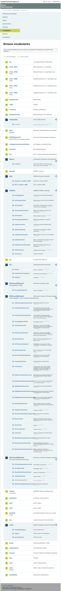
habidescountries (20, 224)
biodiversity (13, 99)
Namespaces (6, 37)
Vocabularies (7, 30)
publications (14, 548)
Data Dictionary (16, 10)
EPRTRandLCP (15, 137)
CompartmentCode (20, 361)
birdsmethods (19, 205)
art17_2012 (13, 86)
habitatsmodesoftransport (22, 245)
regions (17, 533)
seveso (12, 553)
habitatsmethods (20, 239)
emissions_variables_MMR (23, 181)
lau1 (10, 503)
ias (10, 259)
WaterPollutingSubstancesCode (24, 484)
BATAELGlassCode (20, 325)
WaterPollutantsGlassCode (23, 443)
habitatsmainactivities (21, 234)
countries (17, 164)
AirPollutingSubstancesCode (23, 464)
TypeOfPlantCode (20, 476)
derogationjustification (21, 219)
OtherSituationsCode (21, 403)
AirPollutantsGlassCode (22, 308)
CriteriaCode (18, 366)
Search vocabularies (11, 56)
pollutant (17, 277)
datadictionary (14, 114)
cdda (11, 104)
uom (11, 563)
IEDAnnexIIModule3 (16, 296)
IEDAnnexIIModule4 (16, 457)
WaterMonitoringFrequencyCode (24, 438)
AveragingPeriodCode (21, 321)
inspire (11, 491)
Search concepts (24, 56)
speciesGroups (19, 537)
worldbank (13, 575)
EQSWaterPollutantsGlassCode (24, 391)
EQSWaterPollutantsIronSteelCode (24, 397)
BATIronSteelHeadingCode (23, 355)
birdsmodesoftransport (21, 210)
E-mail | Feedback (8, 585)
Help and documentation (10, 13)
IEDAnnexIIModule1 (16, 283)
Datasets (5, 17)
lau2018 (12, 513)
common (12, 109)
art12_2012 (13, 67)
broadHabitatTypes (20, 529)
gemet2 (12, 171)
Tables (4, 20)
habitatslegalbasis (20, 229)
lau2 (10, 508)
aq (10, 62)
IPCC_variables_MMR (21, 184)
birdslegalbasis (19, 195)
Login (46, 1)
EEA (10, 2)
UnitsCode (18, 433)
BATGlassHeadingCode (22, 344)
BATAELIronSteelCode (21, 333)
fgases (11, 159)
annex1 (17, 269)
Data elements (7, 24)
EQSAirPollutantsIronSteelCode (24, 381)
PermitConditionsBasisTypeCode (24, 413)
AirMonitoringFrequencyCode (23, 303)
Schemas (5, 27)
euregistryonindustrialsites (19, 144)
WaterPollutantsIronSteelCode (24, 449)
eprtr (11, 130)
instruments (18, 254)
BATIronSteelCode (20, 350)
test (10, 558)
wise (11, 568)
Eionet (9, 10)
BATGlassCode (19, 339)
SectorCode (18, 425)
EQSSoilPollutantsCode (22, 386)
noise (11, 543)
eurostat (12, 149)
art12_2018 (13, 72)
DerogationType (19, 468)
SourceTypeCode (20, 429)
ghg (10, 176)
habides (12, 190)
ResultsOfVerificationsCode (23, 472)
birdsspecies (18, 215)
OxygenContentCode (21, 410)
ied (10, 264)
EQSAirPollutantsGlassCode (23, 375)
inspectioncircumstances (22, 273)
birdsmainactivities (20, 200)
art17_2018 (13, 93)
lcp (10, 520)
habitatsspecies (19, 250)
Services (5, 34)
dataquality (13, 119)
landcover (13, 498)
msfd (11, 525)
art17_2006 (13, 79)
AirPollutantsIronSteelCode (23, 315)
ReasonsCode (19, 419)
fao (10, 154)
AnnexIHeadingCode (21, 290)
